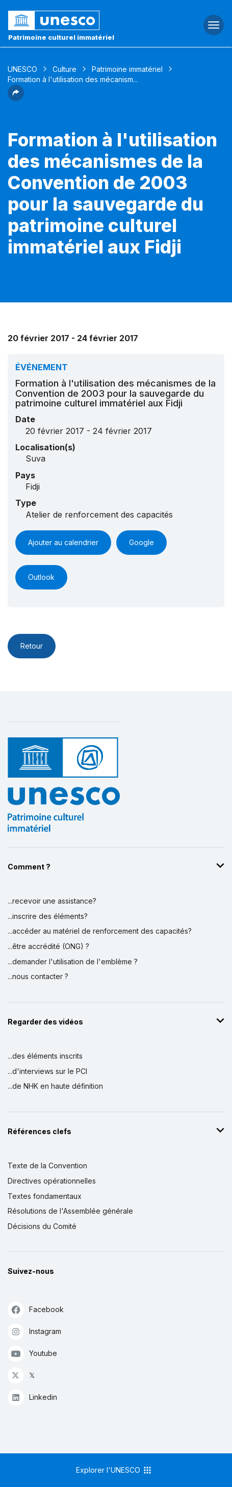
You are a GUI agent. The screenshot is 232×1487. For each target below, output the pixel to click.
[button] (16, 98)
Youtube (32, 1353)
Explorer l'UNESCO (114, 1470)
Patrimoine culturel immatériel (61, 37)
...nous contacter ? (38, 976)
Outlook (41, 577)
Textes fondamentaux (45, 1196)
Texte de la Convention (47, 1165)
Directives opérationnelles (52, 1180)
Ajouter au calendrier (63, 542)
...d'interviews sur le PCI (47, 1071)
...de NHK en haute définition (55, 1086)
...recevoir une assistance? (52, 900)
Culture (64, 69)
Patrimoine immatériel (127, 69)
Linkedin (32, 1397)
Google (141, 542)
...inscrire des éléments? (48, 916)
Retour (31, 646)
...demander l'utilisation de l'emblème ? (73, 961)
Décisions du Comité (42, 1226)
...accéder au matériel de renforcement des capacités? (100, 931)
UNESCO (22, 69)
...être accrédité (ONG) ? (48, 946)
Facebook (36, 1309)
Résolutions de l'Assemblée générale (70, 1211)
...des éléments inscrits (45, 1056)
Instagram (34, 1331)
